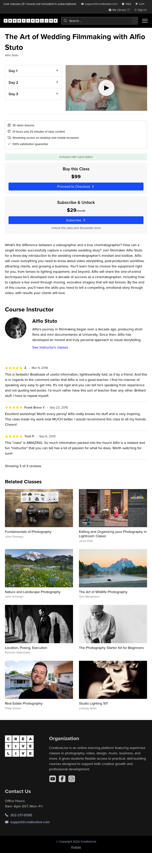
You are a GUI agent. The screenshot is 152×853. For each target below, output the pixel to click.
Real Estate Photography (24, 703)
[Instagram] (71, 778)
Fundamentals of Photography (28, 531)
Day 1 (13, 70)
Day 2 (13, 82)
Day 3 (13, 93)
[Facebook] (62, 778)
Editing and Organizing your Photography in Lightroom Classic (113, 533)
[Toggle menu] (144, 20)
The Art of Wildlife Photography (103, 591)
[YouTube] (52, 778)
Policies (76, 847)
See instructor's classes (50, 347)
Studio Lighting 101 (93, 703)
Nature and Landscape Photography (33, 591)
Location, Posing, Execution (26, 647)
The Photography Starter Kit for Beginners (111, 647)
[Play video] (106, 88)
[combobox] (99, 20)
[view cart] (140, 4)
